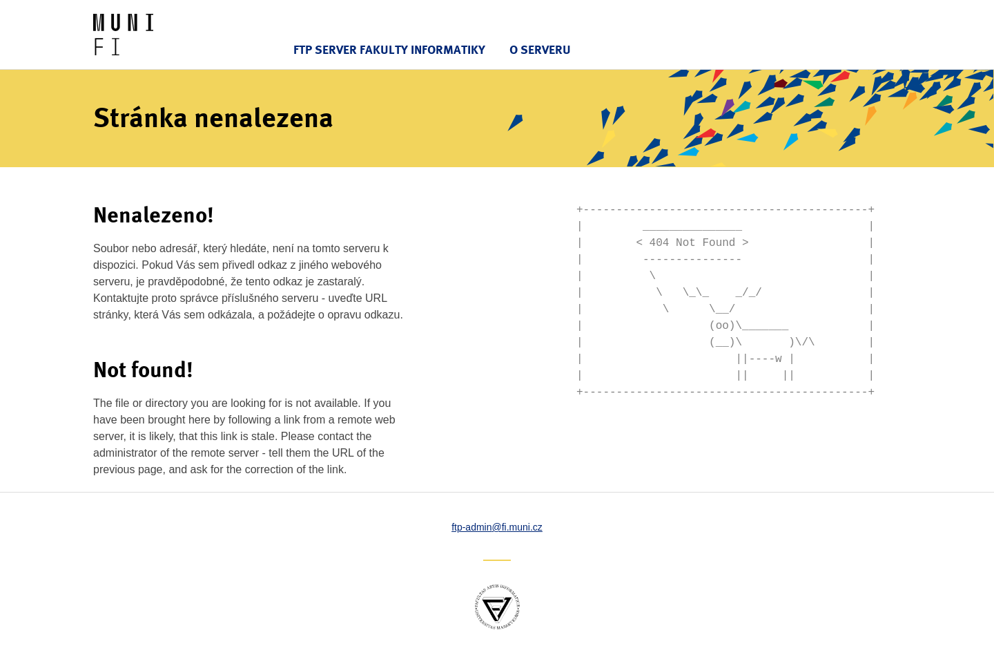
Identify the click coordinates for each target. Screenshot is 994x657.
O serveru (540, 49)
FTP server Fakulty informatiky (389, 49)
